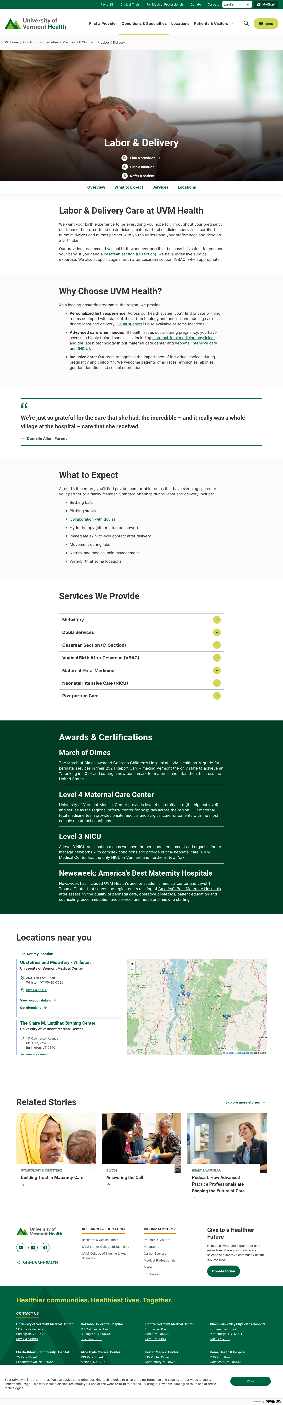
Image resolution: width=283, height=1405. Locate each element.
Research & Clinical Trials (100, 1248)
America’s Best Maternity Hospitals (189, 897)
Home (14, 42)
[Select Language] (237, 4)
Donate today (223, 1280)
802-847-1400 (87, 993)
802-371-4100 (155, 1348)
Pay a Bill (107, 4)
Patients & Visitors (211, 23)
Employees (152, 1283)
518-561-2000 (220, 1348)
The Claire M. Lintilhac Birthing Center (60, 1029)
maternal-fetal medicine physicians (183, 337)
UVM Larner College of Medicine (105, 1255)
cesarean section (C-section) (130, 254)
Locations (180, 23)
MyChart (268, 4)
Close (250, 1381)
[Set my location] (37, 962)
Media (148, 1276)
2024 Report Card (122, 777)
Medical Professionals (159, 1269)
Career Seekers (155, 1262)
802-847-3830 (87, 1045)
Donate (195, 4)
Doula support (129, 324)
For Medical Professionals (165, 4)
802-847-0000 (27, 1348)
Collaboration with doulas (93, 519)
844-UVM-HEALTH (40, 1271)
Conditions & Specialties (144, 23)
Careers (213, 4)
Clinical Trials (130, 4)
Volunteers (151, 1255)
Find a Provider (103, 23)
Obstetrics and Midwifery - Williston (58, 977)
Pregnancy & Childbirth (79, 42)
